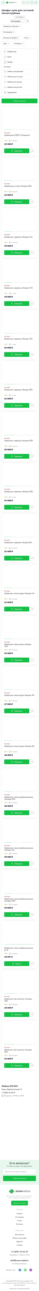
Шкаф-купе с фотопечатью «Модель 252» (18, 1000)
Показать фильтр (19, 101)
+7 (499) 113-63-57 (8, 1093)
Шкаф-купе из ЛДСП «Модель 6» (17, 135)
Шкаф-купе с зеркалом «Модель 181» (18, 339)
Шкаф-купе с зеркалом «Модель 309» (18, 441)
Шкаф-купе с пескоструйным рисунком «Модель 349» (18, 900)
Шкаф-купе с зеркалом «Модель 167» (18, 288)
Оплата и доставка (19, 1238)
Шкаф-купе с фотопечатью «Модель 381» (18, 1051)
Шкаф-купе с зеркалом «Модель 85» (18, 542)
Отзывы (19, 1245)
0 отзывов (13, 141)
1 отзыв (12, 293)
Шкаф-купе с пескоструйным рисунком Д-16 (18, 949)
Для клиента (19, 1234)
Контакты (19, 1224)
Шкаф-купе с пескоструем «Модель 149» (17, 645)
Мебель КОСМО (10, 1086)
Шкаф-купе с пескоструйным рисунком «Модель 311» (18, 849)
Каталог (19, 1213)
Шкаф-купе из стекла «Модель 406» (18, 186)
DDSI (28, 1288)
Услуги (19, 1220)
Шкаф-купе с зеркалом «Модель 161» (18, 237)
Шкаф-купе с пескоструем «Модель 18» (19, 695)
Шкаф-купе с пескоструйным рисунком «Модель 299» (18, 798)
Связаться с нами (19, 1203)
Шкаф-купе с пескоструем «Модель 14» (19, 593)
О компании (19, 1217)
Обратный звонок (19, 1178)
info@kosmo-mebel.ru (19, 1260)
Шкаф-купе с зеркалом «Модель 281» (18, 390)
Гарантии (19, 1241)
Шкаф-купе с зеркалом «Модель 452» (18, 491)
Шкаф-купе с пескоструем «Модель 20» (19, 746)
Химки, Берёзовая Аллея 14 (12, 1089)
